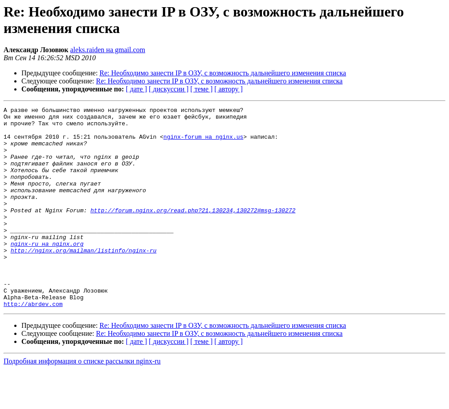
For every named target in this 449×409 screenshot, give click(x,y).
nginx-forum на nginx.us (203, 143)
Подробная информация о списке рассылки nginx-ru (82, 401)
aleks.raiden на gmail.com (108, 50)
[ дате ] (136, 89)
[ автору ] (228, 89)
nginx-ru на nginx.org (47, 272)
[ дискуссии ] (168, 89)
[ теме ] (201, 89)
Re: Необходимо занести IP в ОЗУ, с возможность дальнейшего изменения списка (222, 73)
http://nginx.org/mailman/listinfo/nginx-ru (84, 280)
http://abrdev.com (33, 344)
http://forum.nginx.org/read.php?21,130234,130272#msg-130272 (192, 231)
